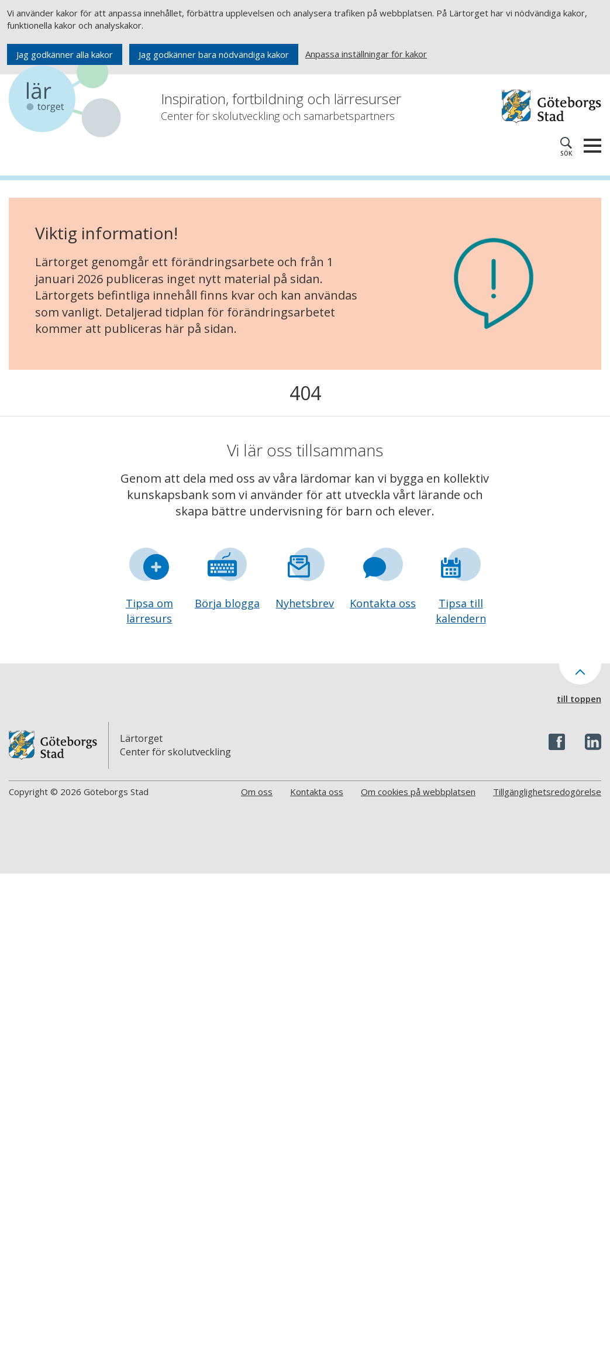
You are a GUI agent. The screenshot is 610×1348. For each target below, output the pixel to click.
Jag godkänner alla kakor (64, 54)
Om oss (257, 791)
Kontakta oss (316, 791)
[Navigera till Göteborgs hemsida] (551, 106)
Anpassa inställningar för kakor (366, 54)
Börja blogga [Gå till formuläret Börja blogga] (227, 603)
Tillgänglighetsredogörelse (547, 791)
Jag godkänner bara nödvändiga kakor (214, 54)
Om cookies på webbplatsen (418, 791)
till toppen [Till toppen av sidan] (579, 698)
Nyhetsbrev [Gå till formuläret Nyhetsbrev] (304, 603)
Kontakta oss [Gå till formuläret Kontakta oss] (383, 603)
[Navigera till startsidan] (67, 99)
